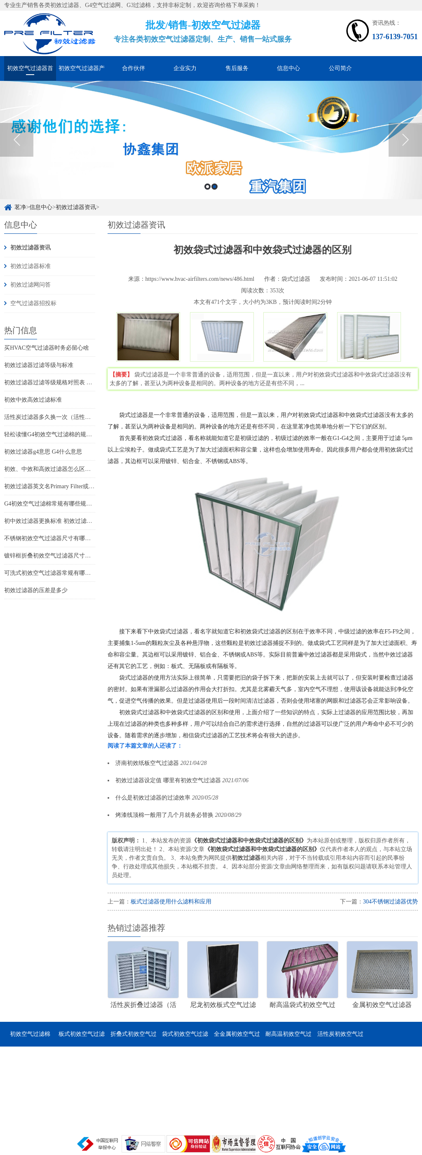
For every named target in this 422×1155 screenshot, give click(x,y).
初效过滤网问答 (30, 285)
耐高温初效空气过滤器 (288, 1039)
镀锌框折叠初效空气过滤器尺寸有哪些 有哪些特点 (68, 556)
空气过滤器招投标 (33, 303)
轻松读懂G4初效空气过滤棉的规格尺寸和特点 (62, 434)
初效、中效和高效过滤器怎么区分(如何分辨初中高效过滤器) (81, 469)
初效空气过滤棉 (30, 1034)
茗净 (20, 207)
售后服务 (237, 68)
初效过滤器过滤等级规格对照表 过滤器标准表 (62, 382)
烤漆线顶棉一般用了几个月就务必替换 (164, 815)
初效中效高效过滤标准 (33, 400)
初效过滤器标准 (30, 266)
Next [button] (405, 140)
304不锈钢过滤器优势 (390, 902)
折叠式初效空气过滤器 (133, 1039)
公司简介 (340, 68)
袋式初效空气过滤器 (185, 1039)
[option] (211, 140)
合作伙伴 (133, 68)
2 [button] (214, 186)
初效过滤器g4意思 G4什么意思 (43, 452)
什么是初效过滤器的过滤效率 (152, 798)
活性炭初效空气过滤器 (340, 1039)
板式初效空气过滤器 (82, 1039)
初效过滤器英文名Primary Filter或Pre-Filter (57, 486)
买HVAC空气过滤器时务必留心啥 (46, 348)
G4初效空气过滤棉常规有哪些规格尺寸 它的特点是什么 (74, 504)
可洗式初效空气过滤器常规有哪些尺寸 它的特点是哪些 (74, 573)
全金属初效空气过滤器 (237, 1039)
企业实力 (185, 68)
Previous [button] (16, 140)
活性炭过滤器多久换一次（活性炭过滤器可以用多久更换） (79, 417)
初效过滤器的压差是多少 (36, 590)
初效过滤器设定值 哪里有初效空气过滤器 (168, 780)
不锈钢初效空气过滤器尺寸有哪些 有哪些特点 (62, 538)
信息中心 (288, 68)
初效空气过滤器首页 (30, 73)
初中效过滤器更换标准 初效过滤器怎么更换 (59, 521)
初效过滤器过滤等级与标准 (38, 365)
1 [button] (207, 186)
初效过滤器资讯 (76, 207)
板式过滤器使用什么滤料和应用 (171, 902)
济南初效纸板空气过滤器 (147, 763)
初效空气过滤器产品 (82, 73)
